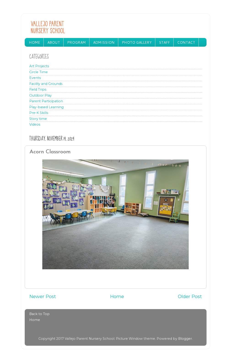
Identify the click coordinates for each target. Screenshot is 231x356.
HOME (34, 42)
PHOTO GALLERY (137, 42)
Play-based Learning (46, 107)
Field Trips (37, 89)
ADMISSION (104, 42)
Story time (38, 119)
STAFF (164, 42)
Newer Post (42, 296)
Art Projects (39, 66)
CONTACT (186, 42)
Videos (34, 124)
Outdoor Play (40, 95)
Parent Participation (46, 101)
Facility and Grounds (45, 84)
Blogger (185, 339)
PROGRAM (76, 42)
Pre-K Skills (38, 113)
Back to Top (39, 314)
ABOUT (53, 42)
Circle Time (38, 72)
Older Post (190, 296)
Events (35, 78)
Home (117, 296)
